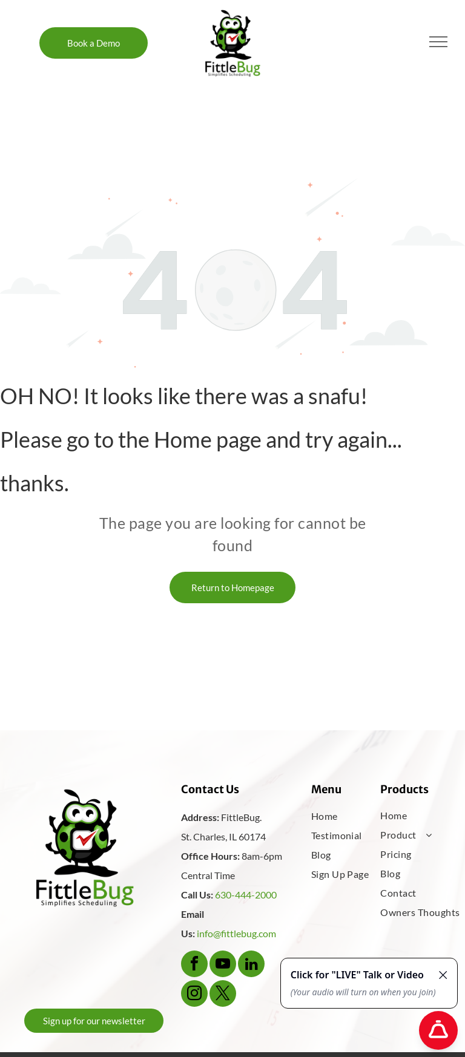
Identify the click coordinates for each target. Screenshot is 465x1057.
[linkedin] (251, 965)
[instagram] (194, 995)
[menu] (438, 41)
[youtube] (222, 965)
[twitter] (222, 995)
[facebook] (194, 965)
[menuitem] (350, 816)
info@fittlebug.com (236, 933)
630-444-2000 (246, 894)
